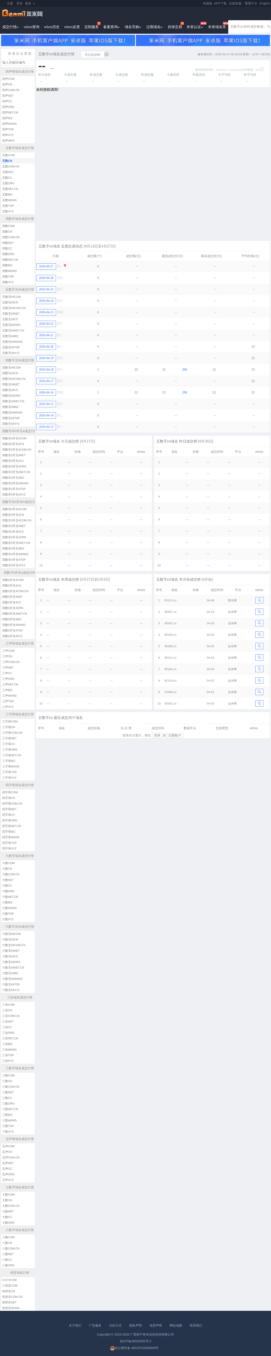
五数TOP (8, 205)
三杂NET (8, 1021)
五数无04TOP (11, 347)
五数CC (7, 177)
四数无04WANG (12, 412)
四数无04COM (11, 367)
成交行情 (9, 27)
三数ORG (8, 1103)
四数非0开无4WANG (15, 483)
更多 (28, 3)
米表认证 (194, 27)
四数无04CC (10, 390)
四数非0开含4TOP (14, 559)
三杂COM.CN (10, 1016)
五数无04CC (10, 319)
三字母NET (9, 738)
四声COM (8, 78)
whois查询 (31, 27)
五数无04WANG (12, 341)
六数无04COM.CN (14, 945)
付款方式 (115, 1325)
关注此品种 (92, 54)
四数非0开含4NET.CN (16, 543)
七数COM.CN (10, 1205)
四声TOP (8, 129)
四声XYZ (7, 135)
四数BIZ (7, 265)
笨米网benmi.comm (22, 13)
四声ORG (8, 107)
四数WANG (9, 271)
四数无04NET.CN (13, 401)
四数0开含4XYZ (12, 636)
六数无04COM (11, 934)
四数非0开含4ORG (14, 537)
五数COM (8, 155)
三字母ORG (9, 749)
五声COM (8, 1146)
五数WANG (9, 200)
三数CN (7, 1081)
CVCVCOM (9, 1280)
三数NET (8, 1092)
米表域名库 (217, 27)
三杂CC (7, 1027)
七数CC (7, 1217)
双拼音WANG (10, 1308)
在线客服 (235, 3)
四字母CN (8, 798)
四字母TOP (9, 843)
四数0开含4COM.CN (15, 591)
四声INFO (8, 140)
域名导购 (132, 27)
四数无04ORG (11, 395)
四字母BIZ (8, 831)
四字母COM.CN (12, 803)
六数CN (7, 868)
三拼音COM (9, 1285)
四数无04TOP (11, 418)
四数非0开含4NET (14, 526)
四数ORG (8, 254)
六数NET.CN (10, 896)
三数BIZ (7, 1114)
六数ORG (8, 891)
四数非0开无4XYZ (13, 494)
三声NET (8, 667)
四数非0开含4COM (14, 509)
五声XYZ (7, 1180)
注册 (10, 3)
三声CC (7, 673)
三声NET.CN (10, 684)
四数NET (8, 243)
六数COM (8, 863)
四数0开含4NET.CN (14, 613)
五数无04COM (11, 296)
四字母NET (9, 809)
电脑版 (207, 3)
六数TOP (8, 913)
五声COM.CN (10, 1157)
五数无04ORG (11, 325)
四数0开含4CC (11, 602)
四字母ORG (9, 820)
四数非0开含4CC (13, 531)
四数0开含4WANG (14, 625)
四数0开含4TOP (12, 630)
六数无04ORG (11, 962)
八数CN (7, 1243)
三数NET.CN (10, 1109)
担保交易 (175, 27)
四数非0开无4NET (14, 455)
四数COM (8, 226)
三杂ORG (8, 1032)
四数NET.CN (10, 259)
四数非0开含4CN (13, 514)
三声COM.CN (10, 662)
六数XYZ (7, 919)
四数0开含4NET (12, 596)
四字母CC (8, 814)
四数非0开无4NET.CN (16, 472)
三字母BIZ (8, 760)
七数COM (8, 1194)
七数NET (8, 1211)
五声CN (7, 1152)
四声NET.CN (10, 112)
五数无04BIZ (10, 336)
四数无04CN (10, 373)
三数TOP (8, 1126)
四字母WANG (10, 837)
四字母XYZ (9, 848)
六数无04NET (11, 950)
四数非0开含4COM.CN (16, 520)
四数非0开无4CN (13, 444)
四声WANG (9, 123)
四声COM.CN (10, 90)
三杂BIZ (7, 1044)
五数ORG (8, 183)
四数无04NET (11, 384)
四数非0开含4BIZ (13, 548)
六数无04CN (10, 939)
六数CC (7, 885)
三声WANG (9, 695)
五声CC (7, 1168)
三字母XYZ (9, 777)
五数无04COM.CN (14, 308)
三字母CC (8, 744)
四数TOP (8, 276)
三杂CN (7, 1010)
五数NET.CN (10, 189)
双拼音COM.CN (12, 1296)
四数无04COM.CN (14, 378)
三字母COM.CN (12, 732)
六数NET (8, 880)
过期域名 (153, 27)
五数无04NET (11, 313)
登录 (19, 3)
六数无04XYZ (10, 990)
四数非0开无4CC (13, 460)
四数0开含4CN (11, 585)
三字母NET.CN (11, 755)
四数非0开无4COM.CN (16, 449)
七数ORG (8, 1222)
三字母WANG (10, 766)
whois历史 (52, 27)
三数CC (7, 1098)
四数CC (7, 248)
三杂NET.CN (10, 1038)
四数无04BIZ (10, 407)
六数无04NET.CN (13, 967)
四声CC (7, 101)
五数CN (7, 160)
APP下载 (220, 3)
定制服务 (91, 27)
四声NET (8, 95)
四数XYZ (7, 282)
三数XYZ (7, 1131)
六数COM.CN (10, 874)
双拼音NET (9, 1302)
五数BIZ (7, 194)
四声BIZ (7, 118)
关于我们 (75, 1325)
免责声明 (155, 1325)
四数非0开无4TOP (14, 489)
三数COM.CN (10, 1086)
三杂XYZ (7, 1061)
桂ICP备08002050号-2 (135, 1341)
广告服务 (95, 1325)
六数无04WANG (12, 978)
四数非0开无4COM (14, 438)
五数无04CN (10, 302)
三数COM (8, 1075)
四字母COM (9, 792)
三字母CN (8, 727)
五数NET (8, 172)
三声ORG (8, 678)
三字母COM (9, 721)
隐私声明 (135, 1325)
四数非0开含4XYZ (13, 565)
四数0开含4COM (13, 580)
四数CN (7, 231)
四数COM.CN (10, 237)
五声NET (8, 1163)
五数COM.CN (10, 166)
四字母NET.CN (11, 826)
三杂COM (8, 1004)
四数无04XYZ (10, 423)
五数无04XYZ (10, 353)
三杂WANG (9, 1049)
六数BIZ (7, 902)
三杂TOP (8, 1055)
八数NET (8, 1254)
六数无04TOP (11, 984)
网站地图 (176, 1325)
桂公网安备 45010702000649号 (134, 1348)
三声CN (7, 656)
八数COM (8, 1237)
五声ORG (8, 1174)
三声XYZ (7, 707)
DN (185, 369)
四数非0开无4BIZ (13, 477)
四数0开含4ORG (12, 608)
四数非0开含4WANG (15, 554)
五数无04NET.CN (13, 330)
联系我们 (196, 1325)
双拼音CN (8, 1291)
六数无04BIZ (10, 973)
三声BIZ (7, 690)
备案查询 (110, 27)
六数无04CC (10, 956)
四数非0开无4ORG (14, 466)
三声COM (8, 650)
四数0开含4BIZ (11, 619)
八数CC (7, 1259)
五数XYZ (7, 211)
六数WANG (9, 908)
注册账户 (174, 735)
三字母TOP (9, 772)
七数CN (7, 1200)
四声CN (7, 84)
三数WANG (9, 1120)
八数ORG (8, 1265)
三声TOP (8, 701)
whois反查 (72, 27)
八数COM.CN (10, 1248)
